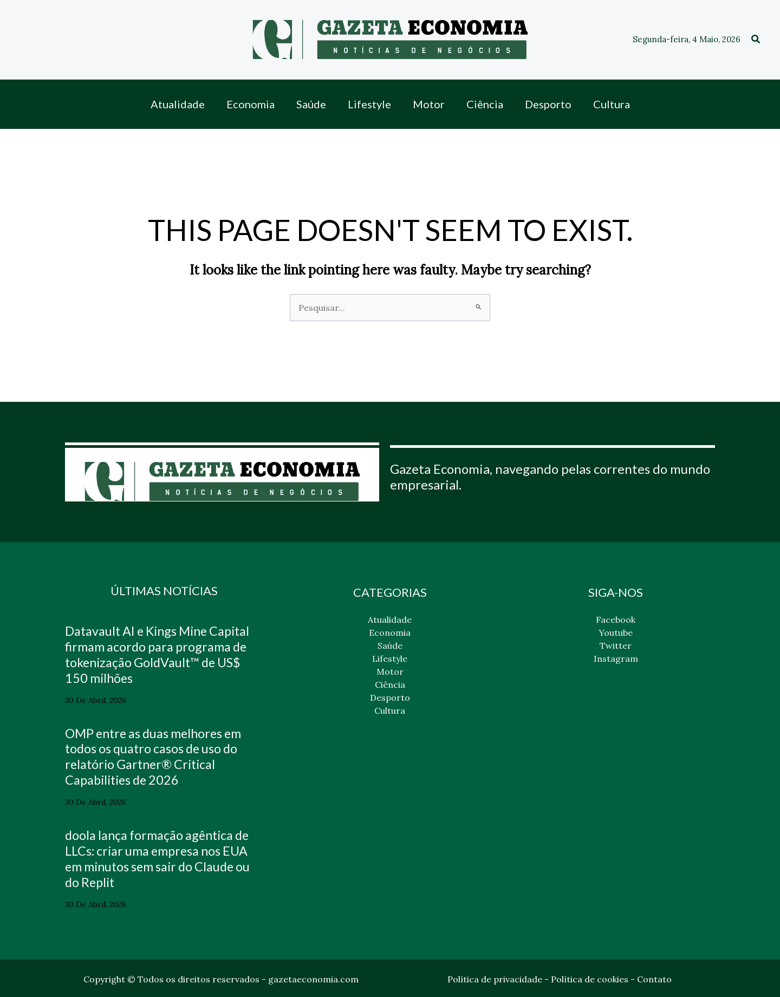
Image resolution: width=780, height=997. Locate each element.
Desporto (390, 697)
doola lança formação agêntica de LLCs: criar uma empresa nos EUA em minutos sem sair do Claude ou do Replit (162, 857)
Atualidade (390, 619)
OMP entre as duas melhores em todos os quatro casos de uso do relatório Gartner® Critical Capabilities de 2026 (158, 756)
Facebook (615, 619)
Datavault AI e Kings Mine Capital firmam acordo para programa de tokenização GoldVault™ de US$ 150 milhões (162, 654)
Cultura (389, 710)
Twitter (616, 645)
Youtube (616, 632)
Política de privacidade (494, 978)
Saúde (390, 645)
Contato (654, 978)
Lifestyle (389, 658)
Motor (390, 671)
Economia (390, 632)
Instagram (616, 658)
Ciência (390, 684)
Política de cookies (589, 978)
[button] (756, 39)
